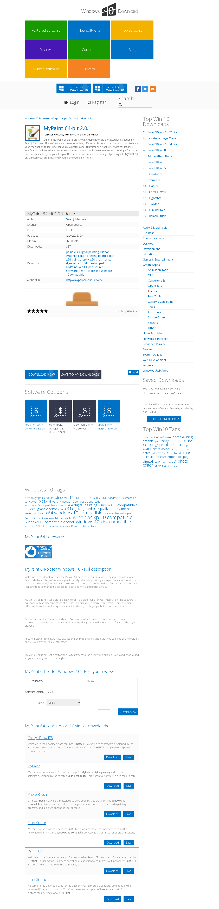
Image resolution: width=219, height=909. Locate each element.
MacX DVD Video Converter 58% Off (35, 388)
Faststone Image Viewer (163, 100)
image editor (170, 402)
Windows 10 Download (37, 80)
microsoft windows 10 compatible (51, 480)
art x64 (82, 225)
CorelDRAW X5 (157, 130)
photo (169, 422)
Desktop (148, 205)
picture (187, 402)
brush (100, 221)
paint (75, 221)
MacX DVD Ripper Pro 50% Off (83, 388)
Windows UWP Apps (156, 332)
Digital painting (89, 214)
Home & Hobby (152, 295)
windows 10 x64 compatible (103, 484)
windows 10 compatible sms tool (81, 459)
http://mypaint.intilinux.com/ (84, 242)
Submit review (127, 674)
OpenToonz (155, 136)
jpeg (185, 418)
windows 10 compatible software (79, 488)
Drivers (183, 30)
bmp (185, 406)
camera (173, 427)
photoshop (170, 406)
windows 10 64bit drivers (41, 463)
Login (75, 64)
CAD (150, 237)
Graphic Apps (59, 80)
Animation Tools (158, 232)
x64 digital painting (82, 467)
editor (148, 406)
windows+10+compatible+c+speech (45, 467)
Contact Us (135, 877)
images (176, 410)
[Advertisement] (82, 148)
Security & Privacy (154, 305)
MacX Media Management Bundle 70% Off (57, 390)
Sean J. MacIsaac (89, 233)
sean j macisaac (34, 475)
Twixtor (154, 166)
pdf (178, 418)
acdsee (166, 410)
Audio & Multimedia (155, 189)
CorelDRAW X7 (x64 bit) (162, 106)
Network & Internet (155, 300)
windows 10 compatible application (81, 464)
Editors (72, 80)
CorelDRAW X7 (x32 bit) (162, 94)
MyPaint (34, 728)
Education (149, 216)
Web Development (155, 321)
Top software (77, 30)
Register (100, 64)
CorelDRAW (155, 124)
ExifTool (154, 148)
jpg (156, 402)
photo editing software (157, 399)
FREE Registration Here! (164, 380)
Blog (141, 30)
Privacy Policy (109, 877)
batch (146, 414)
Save (128, 719)
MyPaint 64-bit (86, 80)
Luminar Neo (157, 172)
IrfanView (154, 142)
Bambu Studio (158, 178)
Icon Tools (155, 274)
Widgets (148, 327)
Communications (153, 200)
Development (151, 211)
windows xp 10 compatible (103, 479)
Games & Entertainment (158, 221)
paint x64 (72, 214)
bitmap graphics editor (39, 460)
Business (148, 195)
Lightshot (155, 160)
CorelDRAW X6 (158, 154)
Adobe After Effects (160, 118)
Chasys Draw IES (40, 700)
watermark (158, 414)
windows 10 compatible (122, 460)
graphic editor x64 (50, 471)
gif (156, 406)
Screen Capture (158, 279)
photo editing (182, 398)
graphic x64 (87, 221)
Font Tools (155, 258)
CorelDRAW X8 (157, 112)
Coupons (120, 30)
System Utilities (153, 316)
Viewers (153, 284)
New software (56, 30)
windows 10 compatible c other (49, 484)
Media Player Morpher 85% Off (107, 388)
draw (108, 221)
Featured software (35, 30)
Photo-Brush (37, 757)
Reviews (98, 30)
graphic (148, 402)
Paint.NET (35, 814)
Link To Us (84, 877)
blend (177, 414)
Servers (148, 311)
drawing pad (96, 225)
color (157, 423)
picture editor (166, 418)
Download (111, 719)
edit (170, 414)
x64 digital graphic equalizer (88, 470)
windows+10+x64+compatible (42, 488)
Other (152, 289)
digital (148, 422)
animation (149, 418)
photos (186, 410)
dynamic (71, 225)
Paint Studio (37, 785)
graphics (160, 427)
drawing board (96, 218)
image (188, 414)
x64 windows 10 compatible (74, 475)
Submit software (162, 30)
